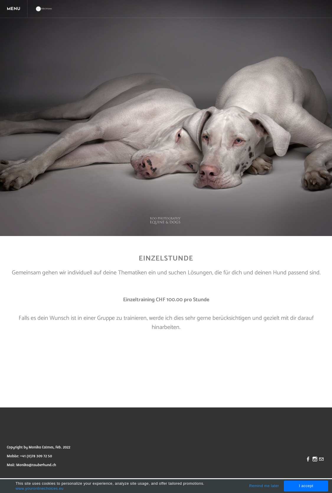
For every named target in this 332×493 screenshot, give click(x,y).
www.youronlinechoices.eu (39, 488)
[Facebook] (308, 459)
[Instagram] (315, 459)
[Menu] (15, 9)
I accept (306, 486)
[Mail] (321, 459)
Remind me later (264, 486)
